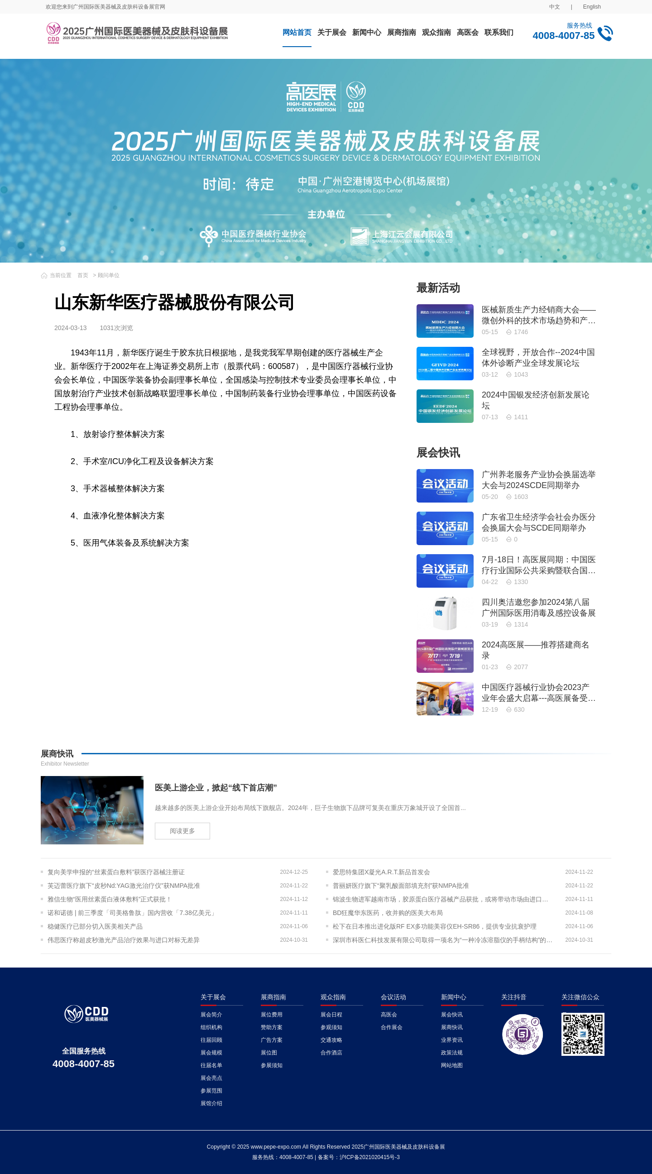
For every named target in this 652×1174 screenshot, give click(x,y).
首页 (82, 275)
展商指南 (401, 32)
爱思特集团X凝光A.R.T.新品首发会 (381, 872)
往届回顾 (211, 1040)
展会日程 (331, 1014)
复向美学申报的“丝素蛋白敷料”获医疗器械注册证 (116, 872)
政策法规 (452, 1052)
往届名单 (211, 1065)
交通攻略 (331, 1040)
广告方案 (272, 1040)
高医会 (468, 32)
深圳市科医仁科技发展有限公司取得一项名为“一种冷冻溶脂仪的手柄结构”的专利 (443, 940)
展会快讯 (452, 1014)
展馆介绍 (211, 1103)
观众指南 (436, 32)
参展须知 (272, 1065)
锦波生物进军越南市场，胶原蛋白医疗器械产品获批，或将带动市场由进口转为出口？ (443, 899)
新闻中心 (366, 32)
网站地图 (452, 1065)
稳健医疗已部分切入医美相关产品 (95, 926)
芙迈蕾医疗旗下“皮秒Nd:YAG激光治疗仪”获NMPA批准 (124, 885)
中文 (554, 7)
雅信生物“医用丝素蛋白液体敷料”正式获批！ (110, 899)
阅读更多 (182, 830)
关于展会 (331, 32)
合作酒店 (331, 1052)
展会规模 (211, 1052)
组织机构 (211, 1027)
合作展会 (392, 1027)
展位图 (269, 1052)
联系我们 (498, 32)
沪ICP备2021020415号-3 (370, 1157)
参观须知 (331, 1027)
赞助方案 (272, 1027)
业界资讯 (452, 1040)
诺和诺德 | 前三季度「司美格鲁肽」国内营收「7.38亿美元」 (132, 912)
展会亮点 (211, 1078)
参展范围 (211, 1091)
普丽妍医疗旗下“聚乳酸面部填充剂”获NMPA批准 (401, 885)
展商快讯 (452, 1027)
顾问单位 (109, 275)
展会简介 (211, 1014)
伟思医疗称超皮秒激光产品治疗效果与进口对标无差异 (124, 940)
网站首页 (297, 32)
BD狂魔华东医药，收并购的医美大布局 (388, 912)
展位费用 (272, 1014)
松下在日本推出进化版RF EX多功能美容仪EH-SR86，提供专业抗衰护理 (435, 926)
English (592, 7)
